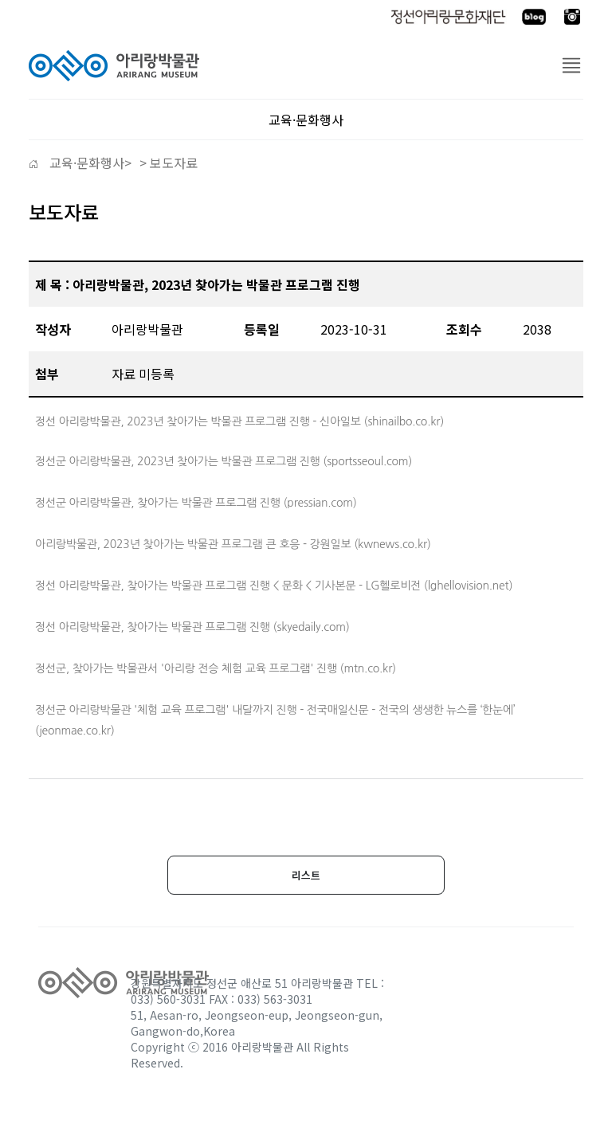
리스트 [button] (306, 875)
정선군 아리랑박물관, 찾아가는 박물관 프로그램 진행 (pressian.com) (196, 502)
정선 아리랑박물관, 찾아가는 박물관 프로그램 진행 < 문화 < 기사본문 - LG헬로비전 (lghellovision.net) (273, 585)
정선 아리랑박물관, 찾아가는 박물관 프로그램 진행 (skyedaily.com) (192, 627)
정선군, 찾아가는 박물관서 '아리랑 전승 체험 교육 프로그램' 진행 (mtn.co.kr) (215, 668)
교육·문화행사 (85, 162)
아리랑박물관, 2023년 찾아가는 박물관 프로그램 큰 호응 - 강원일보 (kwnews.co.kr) (233, 544)
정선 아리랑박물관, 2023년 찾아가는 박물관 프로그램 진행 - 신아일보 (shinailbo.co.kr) (239, 421)
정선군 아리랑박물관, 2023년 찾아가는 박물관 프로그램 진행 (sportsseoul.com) (223, 461)
